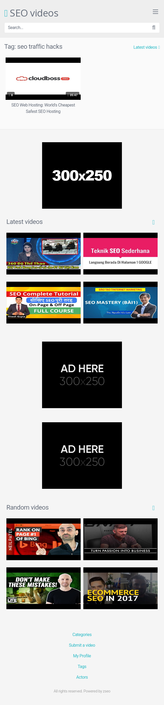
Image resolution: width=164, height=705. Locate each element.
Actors (82, 677)
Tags (82, 666)
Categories (82, 634)
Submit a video (82, 645)
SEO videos (31, 13)
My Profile (82, 655)
